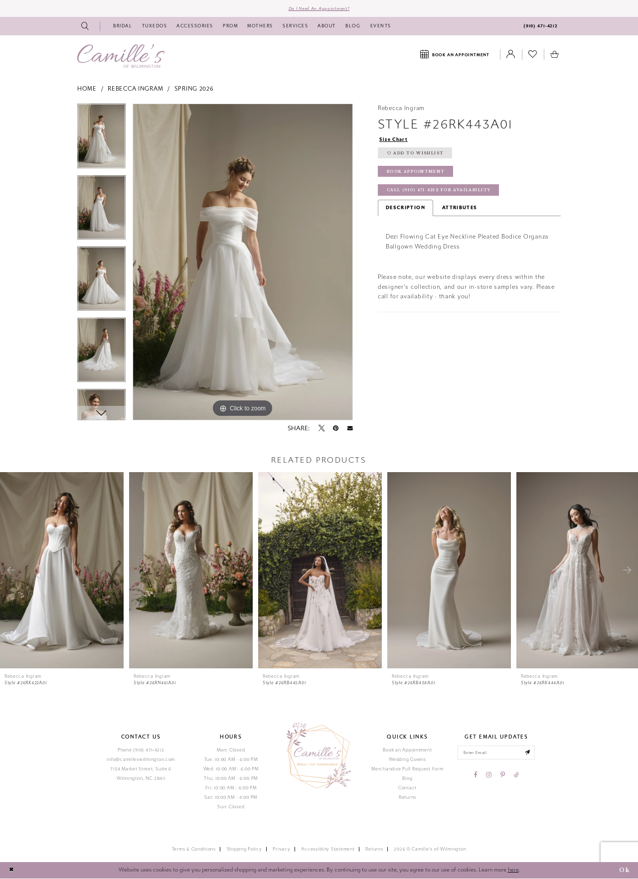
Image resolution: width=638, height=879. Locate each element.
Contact (407, 788)
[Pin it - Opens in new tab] (335, 428)
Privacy (281, 849)
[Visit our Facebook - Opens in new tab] (476, 775)
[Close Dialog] (11, 871)
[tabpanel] (101, 139)
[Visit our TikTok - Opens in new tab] (516, 775)
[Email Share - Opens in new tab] (350, 429)
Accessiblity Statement (327, 849)
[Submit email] (528, 753)
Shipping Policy (244, 849)
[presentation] (62, 571)
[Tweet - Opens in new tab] (321, 428)
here (513, 870)
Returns (407, 797)
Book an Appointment (407, 750)
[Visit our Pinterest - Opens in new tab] (502, 775)
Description (405, 210)
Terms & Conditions (194, 849)
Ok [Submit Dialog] (624, 870)
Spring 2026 (194, 89)
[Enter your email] (496, 753)
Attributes (460, 210)
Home (87, 89)
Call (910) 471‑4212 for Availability (440, 192)
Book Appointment (416, 173)
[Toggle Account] (511, 55)
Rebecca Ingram (135, 89)
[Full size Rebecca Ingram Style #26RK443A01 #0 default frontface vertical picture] (242, 262)
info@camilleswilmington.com (141, 759)
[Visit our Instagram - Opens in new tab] (488, 775)
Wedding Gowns (407, 759)
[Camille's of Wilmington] (120, 56)
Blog (407, 778)
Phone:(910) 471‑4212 (141, 750)
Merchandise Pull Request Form (407, 769)
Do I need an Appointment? (319, 8)
